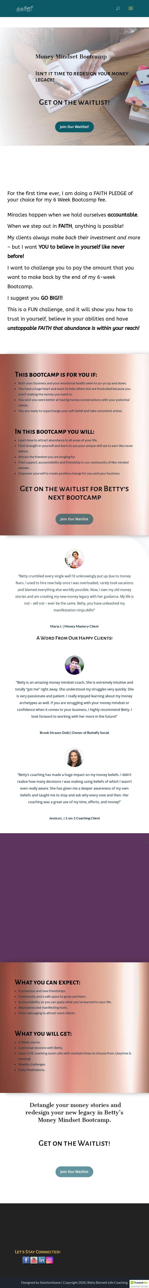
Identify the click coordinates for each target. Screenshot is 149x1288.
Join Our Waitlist (74, 525)
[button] (139, 1284)
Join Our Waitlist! (74, 128)
